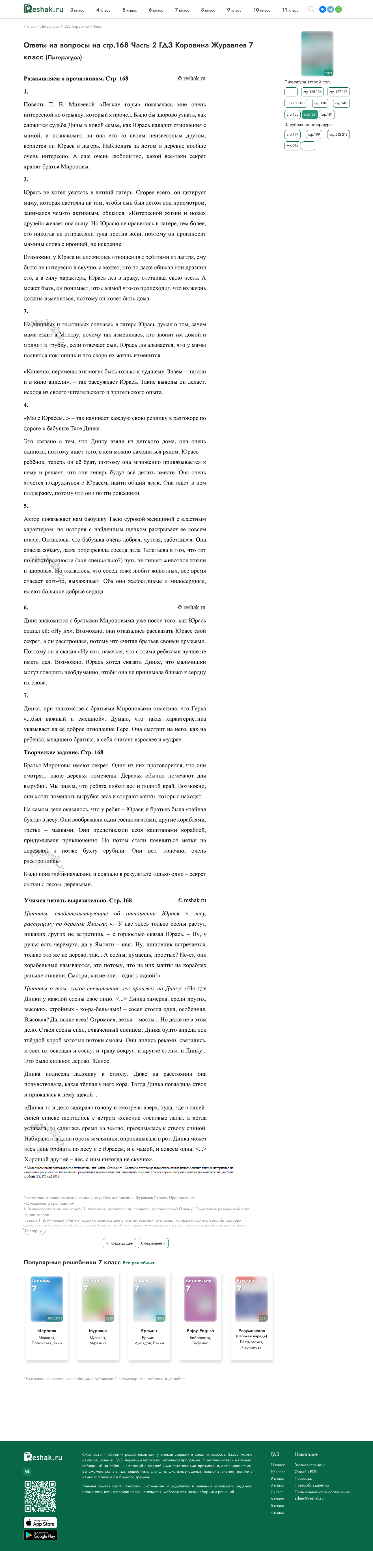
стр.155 (292, 114)
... (291, 91)
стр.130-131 (296, 103)
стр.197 (292, 134)
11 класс (278, 1465)
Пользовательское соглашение (322, 1492)
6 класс (277, 1499)
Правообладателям (312, 1485)
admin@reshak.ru (309, 1498)
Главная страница (310, 1465)
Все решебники (139, 1262)
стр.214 (293, 145)
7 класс (277, 1492)
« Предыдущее (119, 1243)
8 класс (277, 1485)
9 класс (277, 1478)
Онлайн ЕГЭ (306, 1471)
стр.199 (314, 134)
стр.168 (310, 114)
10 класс (278, 1471)
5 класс (277, 1505)
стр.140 (341, 103)
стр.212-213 (338, 134)
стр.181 (327, 114)
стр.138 (320, 103)
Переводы (303, 1478)
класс (77, 10)
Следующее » (153, 1243)
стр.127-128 (338, 91)
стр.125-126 (312, 91)
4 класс (277, 1512)
